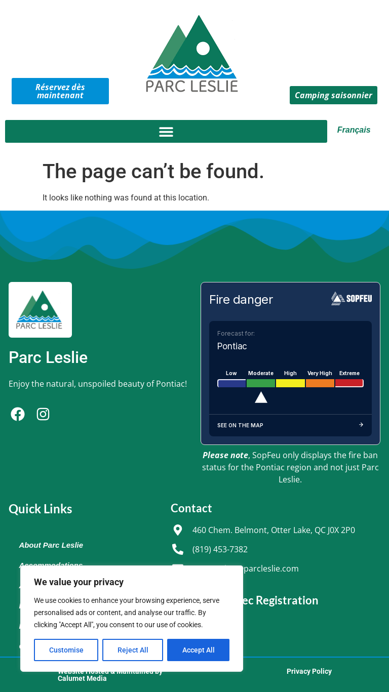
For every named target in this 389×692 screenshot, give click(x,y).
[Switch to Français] (355, 130)
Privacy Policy (309, 671)
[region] (131, 618)
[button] (166, 131)
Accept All (198, 650)
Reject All (133, 650)
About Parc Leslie (51, 545)
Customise (66, 650)
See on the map (290, 425)
